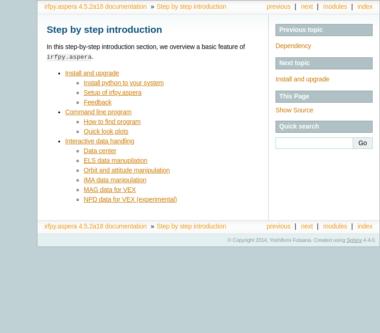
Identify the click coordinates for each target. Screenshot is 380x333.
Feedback (97, 101)
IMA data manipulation (115, 179)
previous (279, 6)
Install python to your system (124, 82)
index (365, 6)
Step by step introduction (192, 6)
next (307, 6)
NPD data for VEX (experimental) (130, 199)
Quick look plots (106, 131)
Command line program (98, 111)
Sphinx (354, 239)
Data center (100, 150)
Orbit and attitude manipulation (127, 169)
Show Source (294, 110)
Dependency (293, 45)
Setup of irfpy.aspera (112, 92)
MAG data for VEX (110, 189)
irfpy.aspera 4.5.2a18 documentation (95, 6)
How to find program (112, 121)
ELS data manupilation (115, 160)
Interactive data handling (99, 140)
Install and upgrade (92, 72)
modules (335, 6)
